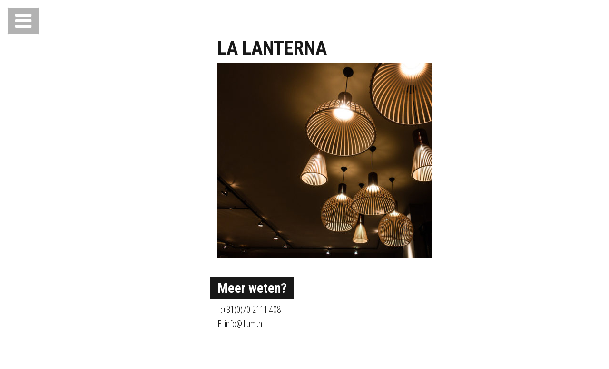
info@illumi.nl (244, 323)
